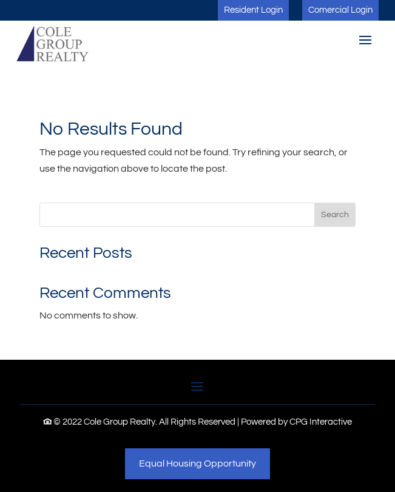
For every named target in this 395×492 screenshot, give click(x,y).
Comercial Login (340, 10)
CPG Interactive (320, 421)
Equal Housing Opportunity (197, 463)
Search (335, 215)
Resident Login (253, 10)
